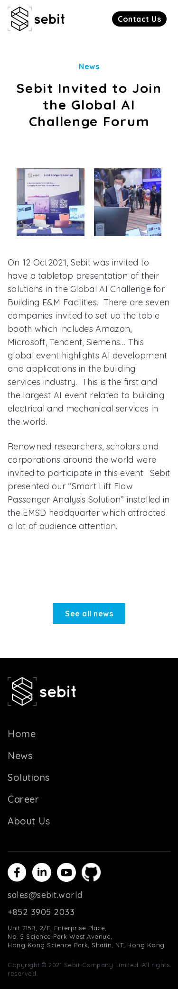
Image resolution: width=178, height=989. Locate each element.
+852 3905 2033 (41, 912)
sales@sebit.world (45, 894)
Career (23, 799)
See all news (89, 613)
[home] (36, 19)
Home (22, 734)
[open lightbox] (50, 202)
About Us (29, 821)
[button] (139, 19)
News (20, 755)
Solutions (29, 777)
